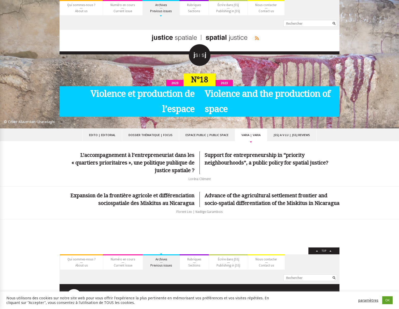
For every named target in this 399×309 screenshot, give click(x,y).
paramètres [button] (368, 300)
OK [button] (387, 300)
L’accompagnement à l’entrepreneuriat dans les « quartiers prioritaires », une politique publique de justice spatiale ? (133, 162)
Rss (256, 38)
